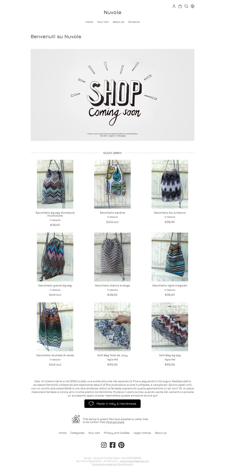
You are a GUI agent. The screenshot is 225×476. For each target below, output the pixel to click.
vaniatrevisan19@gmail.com (134, 461)
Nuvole (113, 12)
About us (118, 21)
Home (89, 21)
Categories (77, 432)
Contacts (134, 21)
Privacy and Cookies (117, 432)
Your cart (103, 21)
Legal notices (142, 432)
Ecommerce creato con (112, 464)
